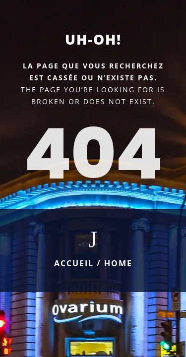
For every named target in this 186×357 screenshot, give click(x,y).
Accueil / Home (93, 263)
